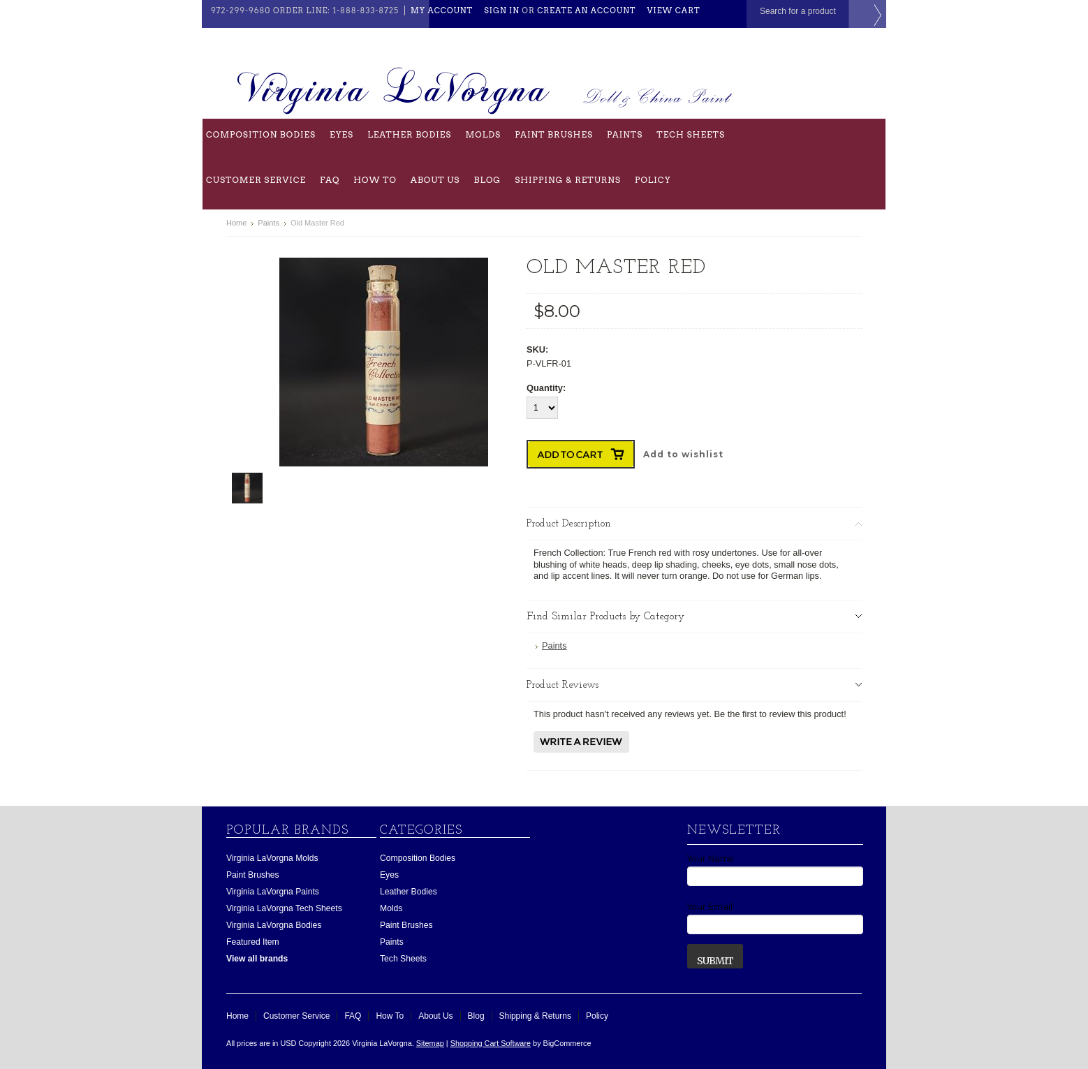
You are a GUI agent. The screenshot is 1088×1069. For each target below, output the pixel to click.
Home (236, 223)
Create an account (586, 10)
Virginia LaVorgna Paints (272, 892)
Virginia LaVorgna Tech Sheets (284, 908)
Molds (483, 134)
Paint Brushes (554, 134)
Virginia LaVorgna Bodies (273, 925)
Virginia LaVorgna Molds (272, 858)
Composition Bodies (261, 134)
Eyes (341, 134)
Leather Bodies (409, 134)
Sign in (502, 10)
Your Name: (711, 858)
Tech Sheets (690, 134)
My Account (442, 10)
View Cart (673, 10)
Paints (624, 134)
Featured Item (252, 942)
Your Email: (711, 906)
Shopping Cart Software (490, 1043)
